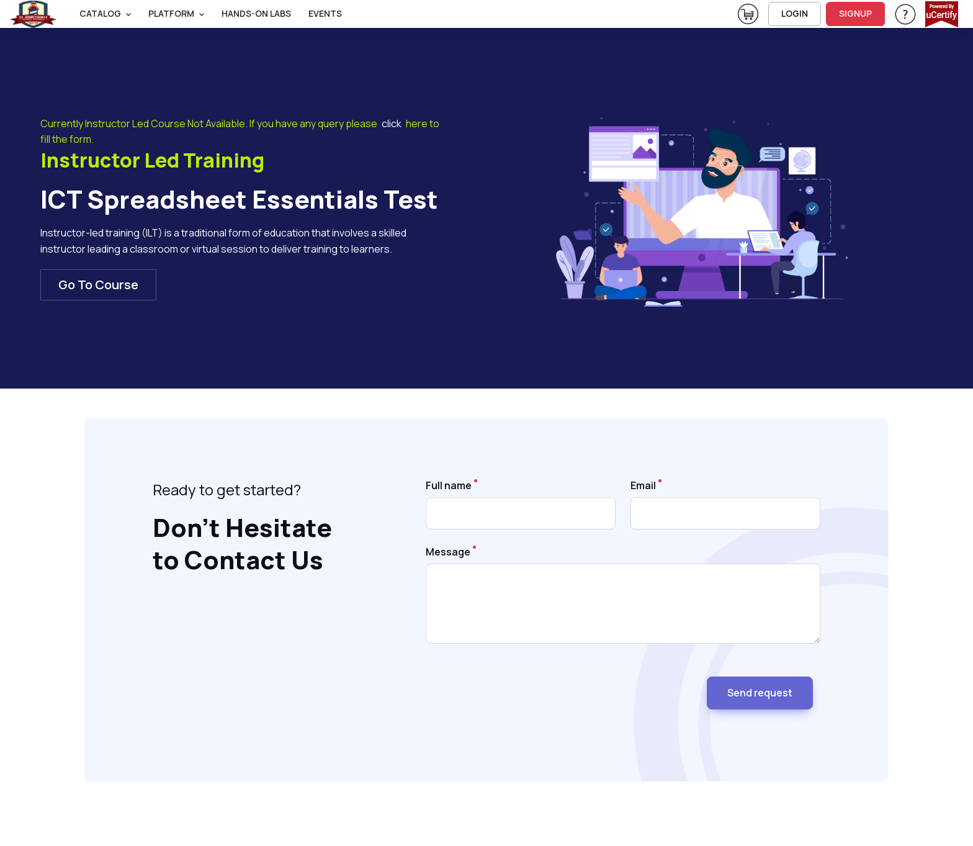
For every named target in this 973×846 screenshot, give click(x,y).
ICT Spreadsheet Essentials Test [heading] (239, 199)
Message (448, 552)
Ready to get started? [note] (227, 489)
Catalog (100, 13)
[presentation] (520, 688)
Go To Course (98, 284)
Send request (759, 693)
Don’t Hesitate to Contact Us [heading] (242, 544)
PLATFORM (171, 13)
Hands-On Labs (256, 13)
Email (643, 485)
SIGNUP (855, 13)
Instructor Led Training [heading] (152, 161)
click (391, 123)
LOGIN (794, 13)
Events (325, 13)
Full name (449, 485)
